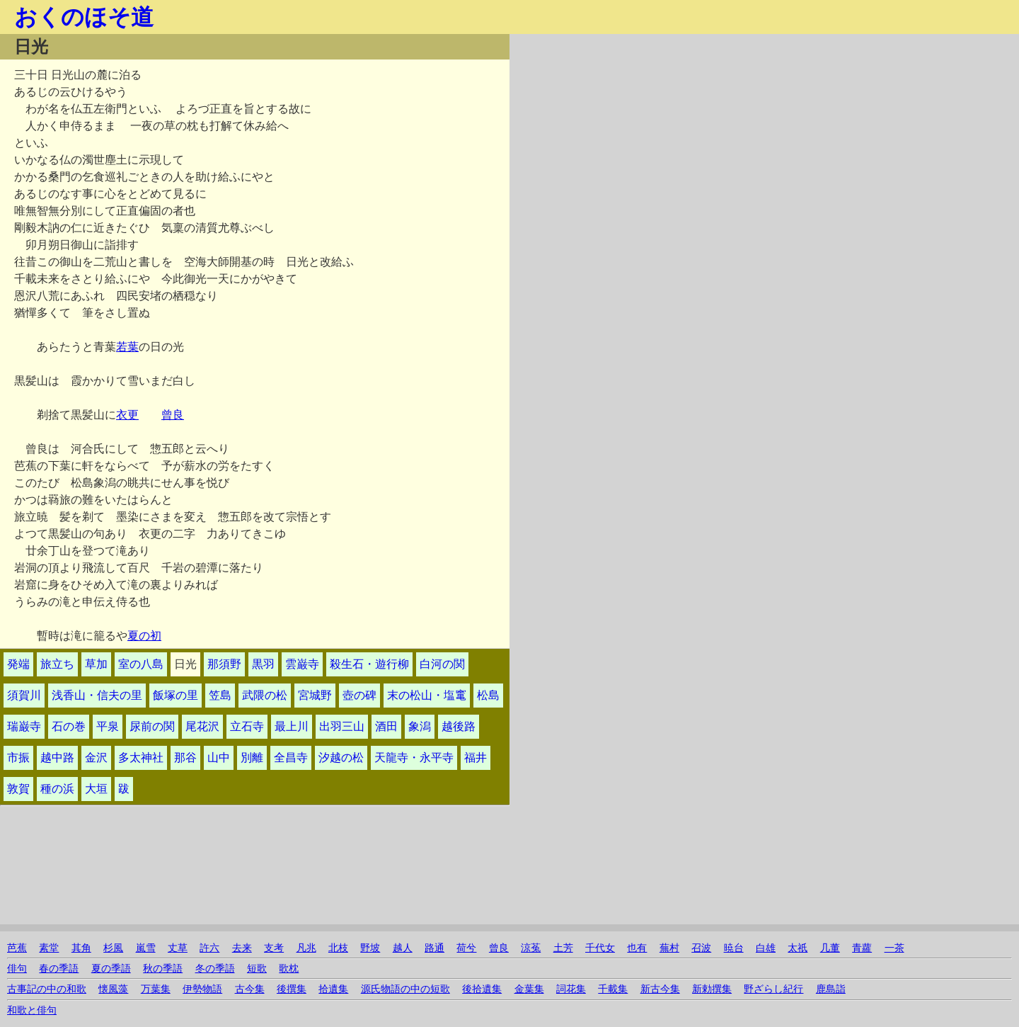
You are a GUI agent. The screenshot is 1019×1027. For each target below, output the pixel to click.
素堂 (49, 948)
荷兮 (466, 948)
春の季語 (59, 968)
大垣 (96, 789)
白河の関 (442, 664)
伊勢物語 (202, 989)
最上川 (292, 726)
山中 (218, 757)
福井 (475, 757)
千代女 (600, 948)
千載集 (613, 989)
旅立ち (57, 664)
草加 (96, 664)
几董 (830, 948)
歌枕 (289, 968)
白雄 (766, 948)
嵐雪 (146, 948)
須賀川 (24, 695)
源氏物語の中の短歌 (405, 989)
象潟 (419, 726)
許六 (209, 948)
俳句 (17, 968)
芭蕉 (17, 948)
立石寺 (247, 726)
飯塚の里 (175, 695)
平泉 (107, 726)
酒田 (386, 726)
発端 (18, 664)
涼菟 (531, 948)
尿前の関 (152, 726)
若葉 (127, 347)
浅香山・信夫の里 (97, 695)
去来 (242, 948)
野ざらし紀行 (773, 989)
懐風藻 (113, 989)
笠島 (220, 695)
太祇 (797, 948)
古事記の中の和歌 (46, 989)
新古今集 (660, 989)
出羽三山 (341, 726)
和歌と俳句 (32, 1010)
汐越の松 (341, 757)
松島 (488, 695)
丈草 (178, 948)
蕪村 (669, 948)
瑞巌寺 (24, 726)
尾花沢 (202, 726)
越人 (403, 948)
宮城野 (315, 695)
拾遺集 (333, 989)
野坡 (370, 948)
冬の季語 (215, 968)
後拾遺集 (482, 989)
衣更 (127, 415)
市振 (18, 757)
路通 (434, 948)
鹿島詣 (831, 989)
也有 (637, 948)
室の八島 (140, 664)
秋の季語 (163, 968)
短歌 (257, 968)
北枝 (338, 948)
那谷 (185, 757)
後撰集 (291, 989)
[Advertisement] (662, 133)
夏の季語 (111, 968)
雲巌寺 (302, 664)
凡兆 (306, 948)
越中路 (57, 757)
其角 (81, 948)
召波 (701, 948)
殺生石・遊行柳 (369, 664)
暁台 (734, 948)
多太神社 (140, 757)
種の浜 (57, 789)
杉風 (113, 948)
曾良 (172, 415)
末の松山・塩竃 (426, 695)
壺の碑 (359, 695)
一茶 (894, 948)
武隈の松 (264, 695)
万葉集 (156, 989)
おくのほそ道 (84, 17)
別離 (252, 757)
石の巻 (69, 726)
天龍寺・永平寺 (414, 757)
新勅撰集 (712, 989)
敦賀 (18, 789)
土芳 (563, 948)
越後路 (459, 726)
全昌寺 (291, 757)
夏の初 (144, 636)
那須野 (224, 664)
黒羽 (263, 664)
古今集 (250, 989)
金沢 (96, 757)
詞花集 (571, 989)
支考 (274, 948)
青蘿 (862, 948)
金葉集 (529, 989)
